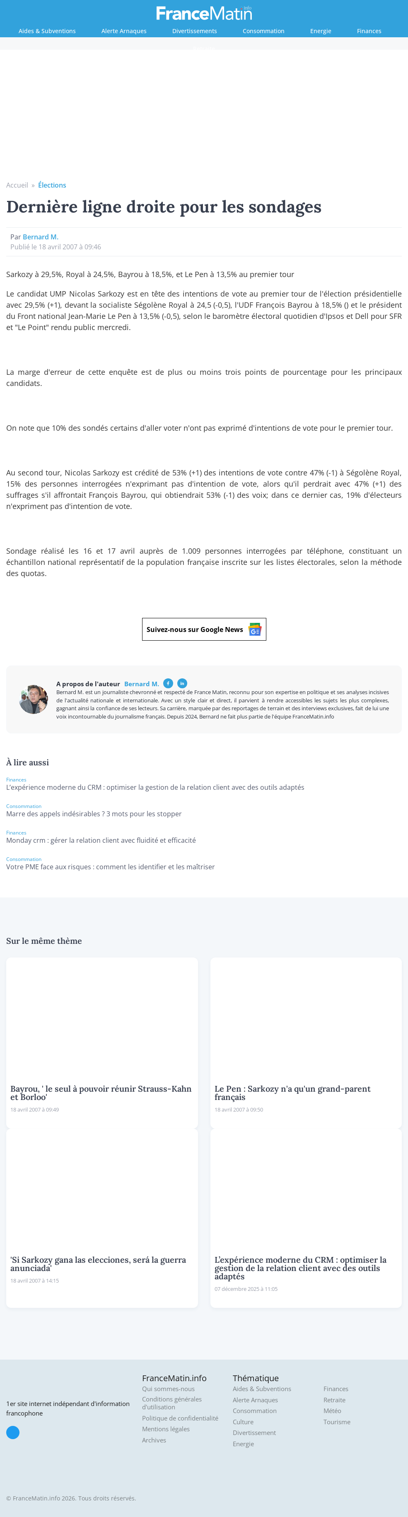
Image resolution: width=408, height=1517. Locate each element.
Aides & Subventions (47, 31)
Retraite (204, 49)
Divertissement (254, 1433)
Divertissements (194, 31)
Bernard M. (40, 236)
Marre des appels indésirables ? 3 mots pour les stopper (94, 813)
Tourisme (337, 1422)
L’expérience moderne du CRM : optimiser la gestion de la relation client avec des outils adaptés (155, 787)
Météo (332, 1411)
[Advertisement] (204, 118)
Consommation (264, 31)
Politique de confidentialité (180, 1418)
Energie (320, 31)
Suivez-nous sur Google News (204, 629)
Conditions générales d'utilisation (172, 1403)
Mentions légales (166, 1429)
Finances (369, 31)
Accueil (17, 185)
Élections (52, 185)
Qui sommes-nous (168, 1389)
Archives (154, 1440)
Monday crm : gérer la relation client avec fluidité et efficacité (101, 840)
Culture (243, 1422)
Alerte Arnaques (124, 31)
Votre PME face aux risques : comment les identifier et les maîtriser (110, 866)
